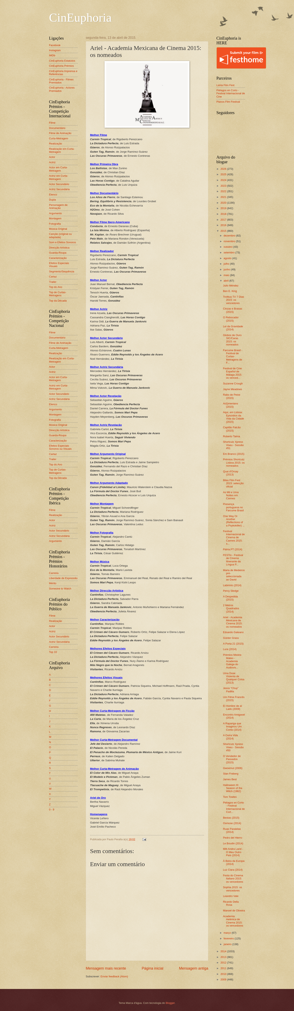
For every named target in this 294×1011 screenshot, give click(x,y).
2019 (223, 208)
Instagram (55, 50)
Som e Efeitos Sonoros (62, 242)
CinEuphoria (80, 17)
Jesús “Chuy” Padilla (230, 690)
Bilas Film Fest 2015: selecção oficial (233, 483)
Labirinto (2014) (232, 585)
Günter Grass (231, 637)
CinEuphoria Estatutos (62, 60)
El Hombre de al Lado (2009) (232, 707)
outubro (228, 246)
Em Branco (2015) (233, 453)
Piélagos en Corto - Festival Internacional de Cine (230, 93)
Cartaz (53, 276)
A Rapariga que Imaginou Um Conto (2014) (232, 726)
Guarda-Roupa (57, 252)
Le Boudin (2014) (233, 843)
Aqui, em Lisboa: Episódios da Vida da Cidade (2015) (233, 417)
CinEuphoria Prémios (61, 65)
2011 (223, 968)
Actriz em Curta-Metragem (58, 177)
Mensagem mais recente (106, 968)
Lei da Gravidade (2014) (233, 328)
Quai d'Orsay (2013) (230, 473)
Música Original (58, 228)
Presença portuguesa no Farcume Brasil (233, 507)
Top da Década (58, 300)
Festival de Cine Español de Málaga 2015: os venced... (232, 373)
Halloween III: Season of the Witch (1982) (232, 788)
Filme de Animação (60, 133)
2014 (223, 951)
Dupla (52, 199)
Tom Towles (230, 796)
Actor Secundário (59, 184)
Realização (55, 143)
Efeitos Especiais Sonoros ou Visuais (60, 447)
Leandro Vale (230, 896)
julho (227, 263)
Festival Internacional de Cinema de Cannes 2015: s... (234, 537)
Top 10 (53, 652)
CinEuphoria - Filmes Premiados (61, 81)
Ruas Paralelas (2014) (232, 830)
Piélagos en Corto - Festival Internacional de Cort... (234, 807)
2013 (223, 957)
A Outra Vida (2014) (230, 737)
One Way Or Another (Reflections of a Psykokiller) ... (234, 521)
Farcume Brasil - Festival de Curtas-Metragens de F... (232, 356)
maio (227, 275)
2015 (223, 230)
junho (227, 269)
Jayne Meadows (232, 389)
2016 (223, 225)
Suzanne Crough (233, 383)
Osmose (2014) (232, 823)
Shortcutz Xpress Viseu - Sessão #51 (233, 445)
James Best (230, 779)
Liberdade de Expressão (63, 578)
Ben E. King (230, 291)
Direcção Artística (59, 247)
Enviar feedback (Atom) (114, 976)
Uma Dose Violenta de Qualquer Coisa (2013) (233, 678)
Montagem (55, 218)
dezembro (230, 235)
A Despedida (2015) (230, 598)
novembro (230, 241)
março (228, 932)
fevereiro (229, 938)
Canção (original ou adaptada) (60, 235)
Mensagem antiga (193, 968)
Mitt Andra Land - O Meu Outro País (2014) (233, 852)
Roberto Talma (231, 436)
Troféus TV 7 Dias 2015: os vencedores (233, 300)
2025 (223, 174)
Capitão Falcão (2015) (232, 429)
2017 (223, 219)
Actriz (52, 162)
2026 (223, 168)
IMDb (52, 55)
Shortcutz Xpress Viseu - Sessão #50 (233, 747)
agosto (228, 258)
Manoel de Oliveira (234, 910)
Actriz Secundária (59, 189)
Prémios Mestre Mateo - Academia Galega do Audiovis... (232, 661)
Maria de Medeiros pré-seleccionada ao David (234, 575)
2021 (223, 197)
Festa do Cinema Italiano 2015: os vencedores (233, 878)
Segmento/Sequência (61, 271)
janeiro (228, 944)
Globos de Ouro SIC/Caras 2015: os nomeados (232, 340)
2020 (223, 202)
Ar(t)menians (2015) (230, 405)
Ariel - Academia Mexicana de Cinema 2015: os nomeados (232, 622)
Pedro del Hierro (232, 837)
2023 (223, 185)
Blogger (170, 1002)
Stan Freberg (230, 773)
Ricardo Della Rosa (231, 903)
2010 (223, 973)
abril (226, 280)
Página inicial (152, 968)
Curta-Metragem (58, 138)
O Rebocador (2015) (231, 319)
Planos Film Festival (228, 101)
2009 (223, 979)
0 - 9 (51, 809)
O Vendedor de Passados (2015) (232, 759)
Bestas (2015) (231, 817)
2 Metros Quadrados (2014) (231, 608)
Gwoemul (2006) (232, 768)
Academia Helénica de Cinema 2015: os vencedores (233, 921)
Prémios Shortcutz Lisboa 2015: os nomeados (234, 462)
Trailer (52, 281)
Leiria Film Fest (225, 85)
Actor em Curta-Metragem (58, 169)
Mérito (52, 583)
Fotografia (55, 223)
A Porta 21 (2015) (233, 643)
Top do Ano (55, 287)
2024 (223, 180)
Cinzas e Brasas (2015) (232, 310)
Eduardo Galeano (233, 632)
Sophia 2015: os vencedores (232, 889)
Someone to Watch (60, 588)
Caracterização (58, 258)
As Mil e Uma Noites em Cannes (231, 495)
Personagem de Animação (58, 206)
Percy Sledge (231, 590)
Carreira (54, 573)
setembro (229, 252)
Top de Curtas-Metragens (57, 294)
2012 (223, 962)
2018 (223, 213)
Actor (52, 157)
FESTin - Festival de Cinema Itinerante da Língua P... (233, 560)
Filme (52, 122)
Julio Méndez (230, 285)
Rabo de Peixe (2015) (231, 396)
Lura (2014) (230, 649)
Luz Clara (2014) (233, 869)
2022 (223, 191)
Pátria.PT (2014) (232, 549)
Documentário (57, 128)
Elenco (53, 194)
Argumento (55, 213)
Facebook (55, 45)
